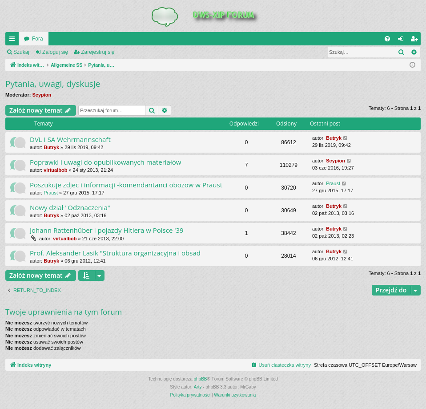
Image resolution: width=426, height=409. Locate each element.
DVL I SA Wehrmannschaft (70, 139)
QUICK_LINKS (14, 40)
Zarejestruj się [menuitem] (416, 40)
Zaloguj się (55, 52)
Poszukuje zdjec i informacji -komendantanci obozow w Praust (126, 184)
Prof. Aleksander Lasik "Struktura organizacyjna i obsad (115, 252)
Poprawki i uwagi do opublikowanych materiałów (105, 162)
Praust (51, 192)
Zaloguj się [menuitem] (402, 40)
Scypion (42, 94)
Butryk (51, 147)
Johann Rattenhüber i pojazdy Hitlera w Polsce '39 (107, 230)
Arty (198, 387)
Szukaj (21, 52)
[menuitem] (387, 38)
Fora (37, 39)
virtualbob (55, 170)
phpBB (200, 379)
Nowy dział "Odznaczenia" (70, 207)
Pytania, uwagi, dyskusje (52, 83)
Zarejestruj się (97, 52)
